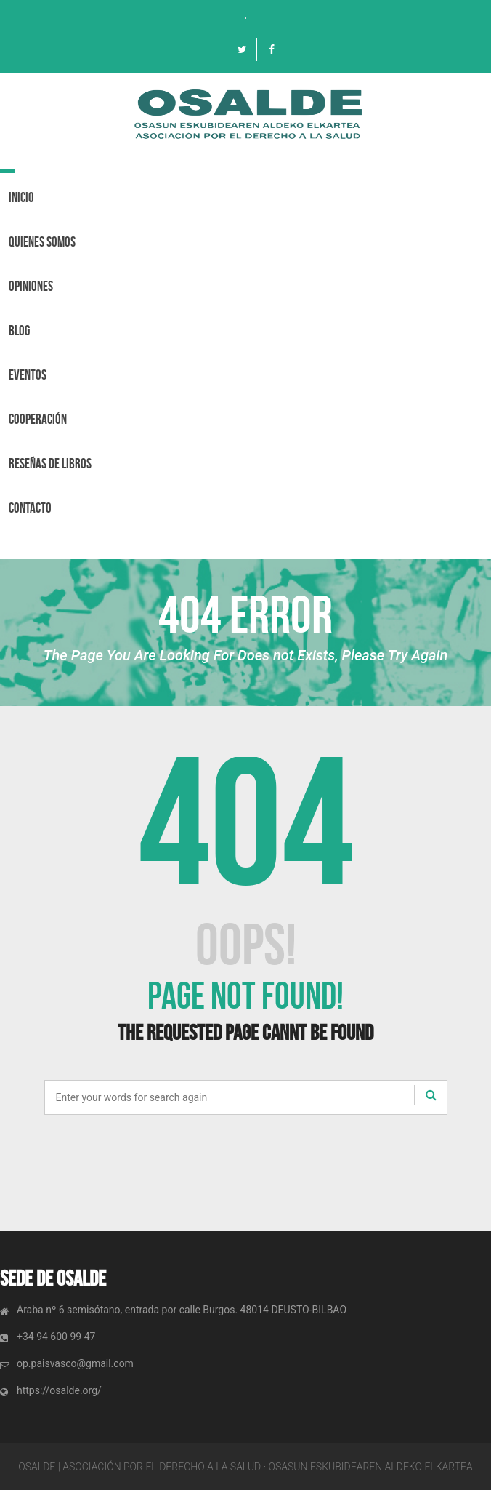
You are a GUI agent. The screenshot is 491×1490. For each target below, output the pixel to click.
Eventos (27, 374)
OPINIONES (31, 286)
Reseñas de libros (50, 463)
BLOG (19, 330)
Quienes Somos (42, 241)
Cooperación (38, 419)
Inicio (21, 197)
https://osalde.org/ (59, 1390)
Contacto (30, 508)
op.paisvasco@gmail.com (75, 1363)
